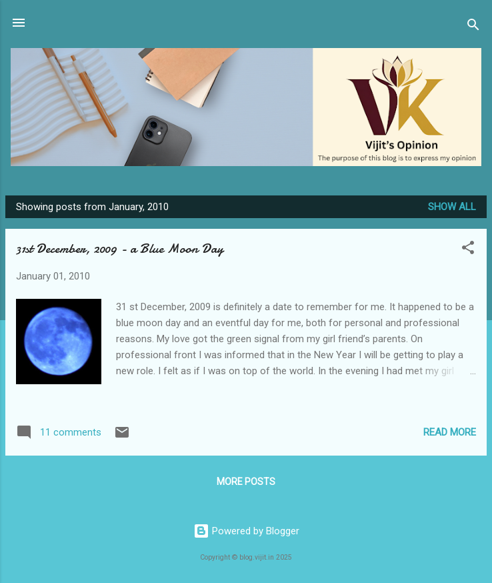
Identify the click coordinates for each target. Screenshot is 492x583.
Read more (449, 432)
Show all (452, 207)
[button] (468, 249)
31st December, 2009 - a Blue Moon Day (119, 248)
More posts (246, 481)
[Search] (473, 27)
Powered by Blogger (246, 531)
